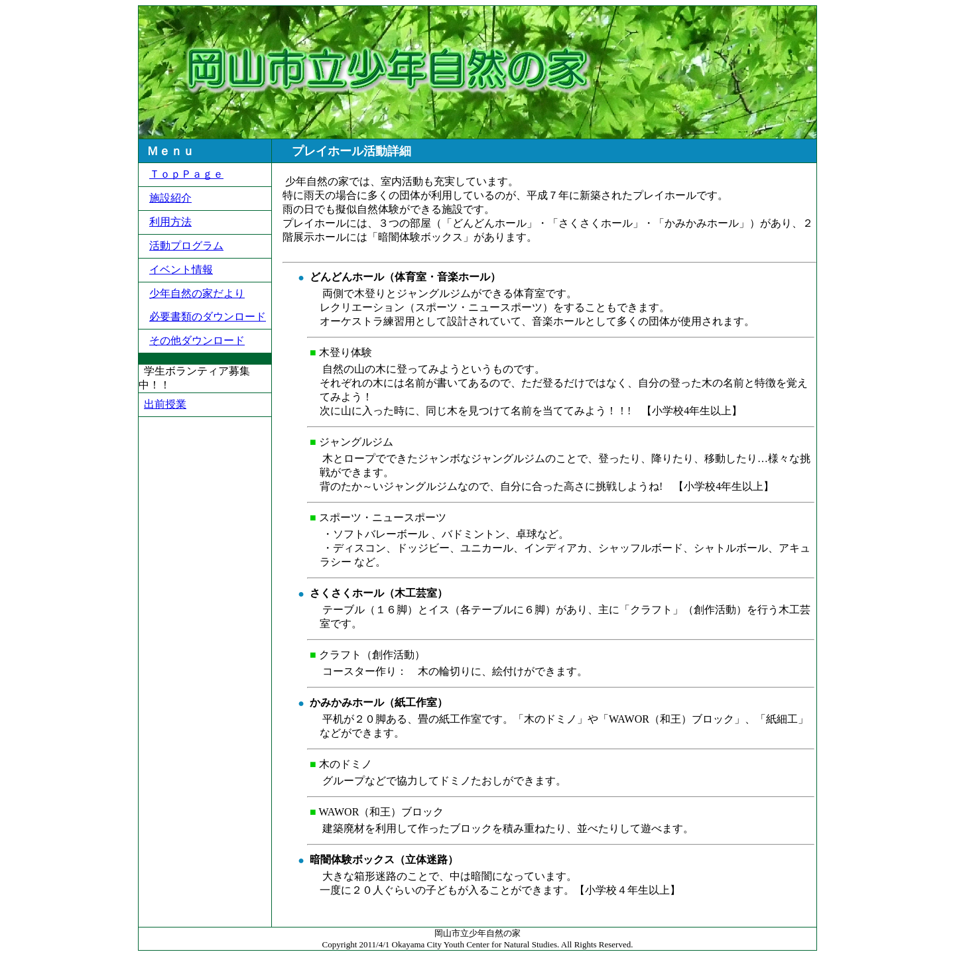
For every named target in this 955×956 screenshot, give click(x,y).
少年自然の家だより (197, 293)
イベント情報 (181, 269)
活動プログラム (186, 245)
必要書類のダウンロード (207, 316)
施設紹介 (170, 198)
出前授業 (165, 404)
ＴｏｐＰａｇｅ (186, 174)
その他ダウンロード (197, 340)
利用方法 (170, 221)
